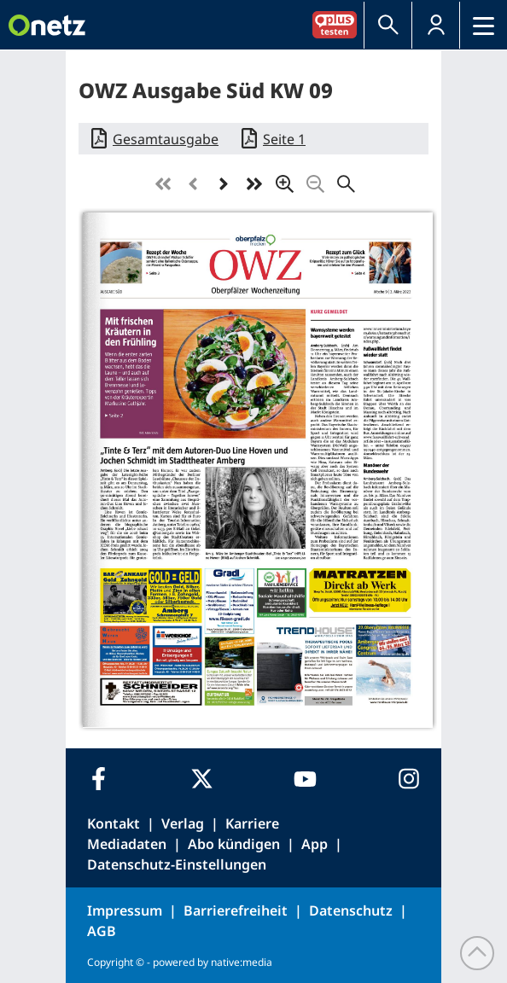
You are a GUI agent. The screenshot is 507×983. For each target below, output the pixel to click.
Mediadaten (126, 844)
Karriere (252, 823)
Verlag (182, 823)
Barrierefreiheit (236, 910)
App (314, 844)
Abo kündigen (234, 844)
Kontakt (113, 823)
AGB (101, 931)
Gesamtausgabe (166, 139)
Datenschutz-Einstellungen (176, 864)
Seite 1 (284, 139)
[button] (435, 25)
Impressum (124, 910)
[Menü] (483, 25)
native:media (241, 962)
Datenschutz (351, 910)
